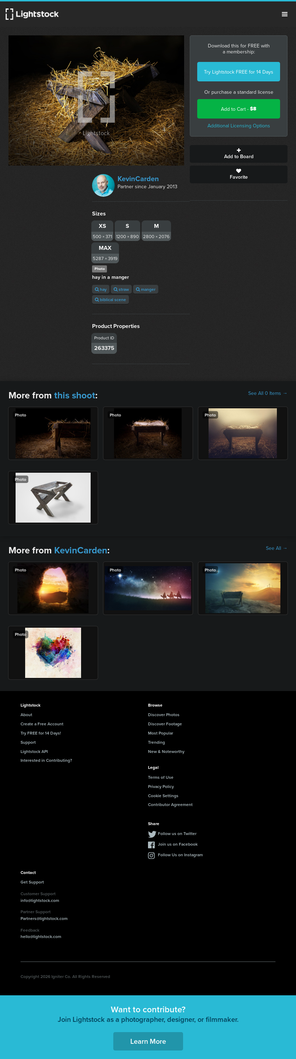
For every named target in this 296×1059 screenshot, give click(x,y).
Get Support (32, 882)
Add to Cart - (238, 109)
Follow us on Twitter (177, 833)
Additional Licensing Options (238, 125)
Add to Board (238, 154)
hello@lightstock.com (41, 936)
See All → (277, 548)
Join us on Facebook (178, 844)
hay (101, 289)
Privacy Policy (161, 786)
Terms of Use (160, 777)
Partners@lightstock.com (44, 918)
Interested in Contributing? (46, 760)
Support (28, 742)
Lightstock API (34, 751)
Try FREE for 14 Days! (41, 733)
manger (145, 289)
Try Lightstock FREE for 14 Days (238, 71)
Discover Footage (165, 724)
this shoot (74, 395)
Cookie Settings (163, 796)
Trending (156, 742)
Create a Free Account (42, 724)
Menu (284, 14)
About (26, 715)
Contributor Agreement (170, 804)
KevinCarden (138, 178)
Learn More (148, 1041)
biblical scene (110, 300)
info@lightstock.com (40, 900)
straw (121, 289)
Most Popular (160, 733)
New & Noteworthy (166, 751)
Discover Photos (164, 715)
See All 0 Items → (268, 393)
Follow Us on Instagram (180, 855)
